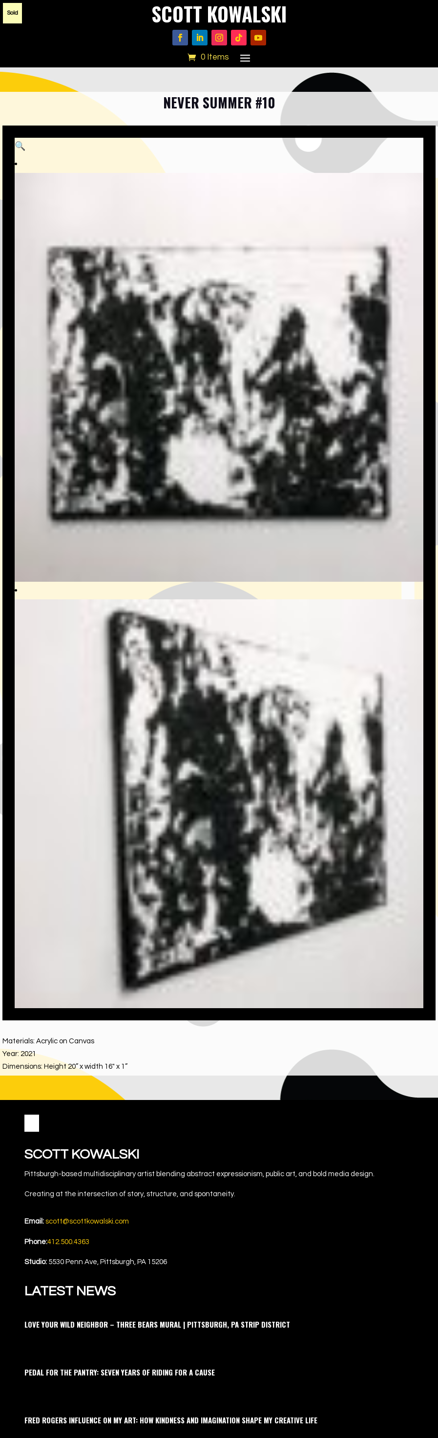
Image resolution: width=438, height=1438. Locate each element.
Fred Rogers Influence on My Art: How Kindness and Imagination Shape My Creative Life (170, 1094)
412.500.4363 (68, 916)
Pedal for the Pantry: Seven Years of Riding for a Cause (119, 1046)
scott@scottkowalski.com (87, 896)
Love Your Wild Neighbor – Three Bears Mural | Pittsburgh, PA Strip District (157, 999)
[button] (406, 155)
